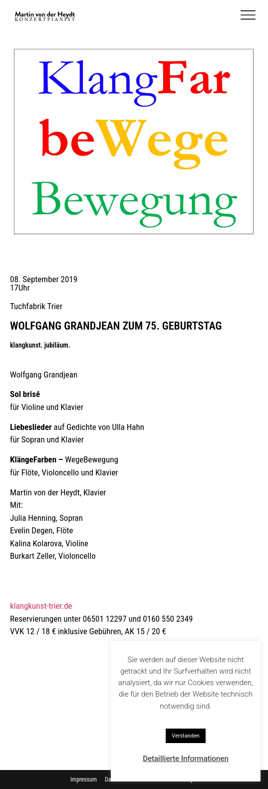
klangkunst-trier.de (41, 606)
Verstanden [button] (186, 736)
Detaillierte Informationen (186, 758)
